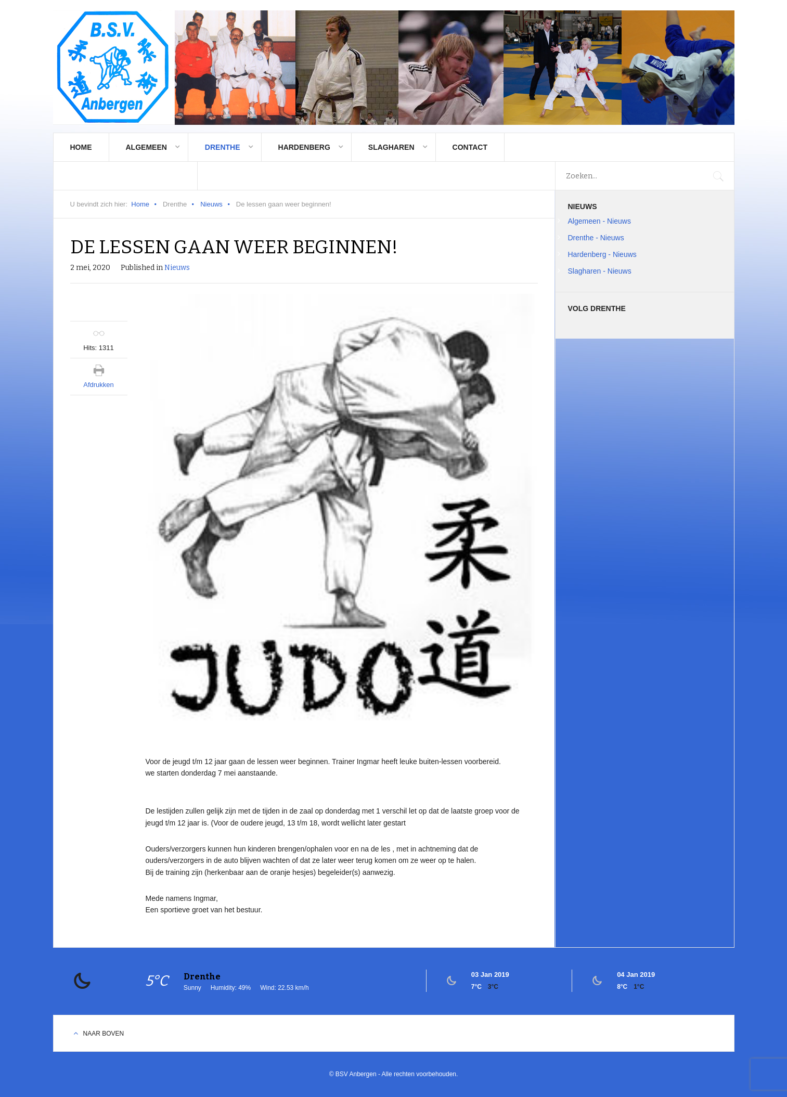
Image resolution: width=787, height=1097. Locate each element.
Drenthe (222, 147)
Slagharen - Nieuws (599, 271)
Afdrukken (98, 385)
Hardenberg (304, 147)
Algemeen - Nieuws (599, 221)
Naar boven (103, 1033)
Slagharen (391, 147)
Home (81, 147)
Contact (470, 147)
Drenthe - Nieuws (596, 238)
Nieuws (211, 204)
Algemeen (146, 147)
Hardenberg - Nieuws (602, 254)
